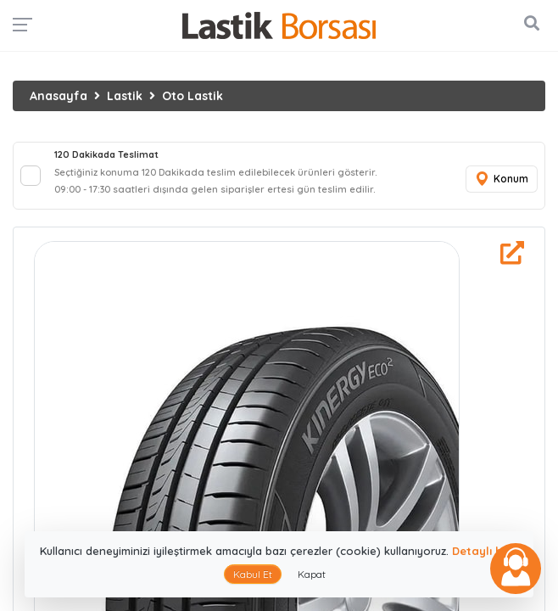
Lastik (124, 96)
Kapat (312, 574)
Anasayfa (58, 96)
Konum (501, 179)
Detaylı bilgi (485, 551)
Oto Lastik (192, 96)
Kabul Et (252, 574)
